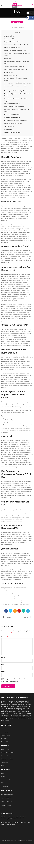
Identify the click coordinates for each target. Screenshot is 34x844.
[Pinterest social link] (19, 611)
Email (3, 664)
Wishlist (3, 783)
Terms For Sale (5, 735)
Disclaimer (4, 738)
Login (2, 773)
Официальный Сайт (10, 39)
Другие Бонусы (8, 72)
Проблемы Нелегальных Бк (12, 117)
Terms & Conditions (7, 759)
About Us (4, 729)
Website (3, 671)
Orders (3, 776)
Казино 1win (7, 58)
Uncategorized (19, 15)
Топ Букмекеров (9, 126)
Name (3, 657)
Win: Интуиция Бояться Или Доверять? (15, 120)
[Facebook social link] (14, 1)
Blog (2, 765)
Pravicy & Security (6, 756)
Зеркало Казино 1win (10, 75)
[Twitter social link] (10, 611)
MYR (30, 17)
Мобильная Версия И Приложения (14, 106)
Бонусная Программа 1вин (12, 114)
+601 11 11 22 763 (6, 801)
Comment (4, 636)
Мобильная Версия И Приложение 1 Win (16, 69)
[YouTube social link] (18, 1)
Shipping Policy (5, 749)
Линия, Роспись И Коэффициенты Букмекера (17, 83)
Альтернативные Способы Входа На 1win (16, 45)
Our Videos (4, 732)
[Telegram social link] (28, 611)
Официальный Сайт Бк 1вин (12, 132)
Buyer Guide (4, 741)
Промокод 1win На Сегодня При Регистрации (17, 91)
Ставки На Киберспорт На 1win (13, 123)
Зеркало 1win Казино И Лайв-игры (14, 66)
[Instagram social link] (17, 1)
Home (11, 15)
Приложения (8, 129)
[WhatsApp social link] (20, 1)
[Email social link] (15, 1)
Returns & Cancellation (8, 752)
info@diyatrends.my (7, 794)
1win (26, 144)
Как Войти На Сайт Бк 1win (12, 103)
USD (30, 13)
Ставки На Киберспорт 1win (12, 47)
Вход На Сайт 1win (9, 36)
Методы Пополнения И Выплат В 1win (15, 50)
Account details (5, 780)
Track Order (4, 786)
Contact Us (4, 762)
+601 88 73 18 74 (6, 798)
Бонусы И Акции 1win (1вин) (12, 42)
